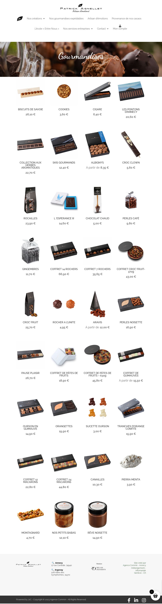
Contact (101, 29)
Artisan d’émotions (98, 18)
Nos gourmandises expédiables (66, 18)
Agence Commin (130, 565)
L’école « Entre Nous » (47, 29)
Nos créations (34, 18)
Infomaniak (141, 570)
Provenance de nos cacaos (126, 18)
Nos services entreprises (76, 29)
